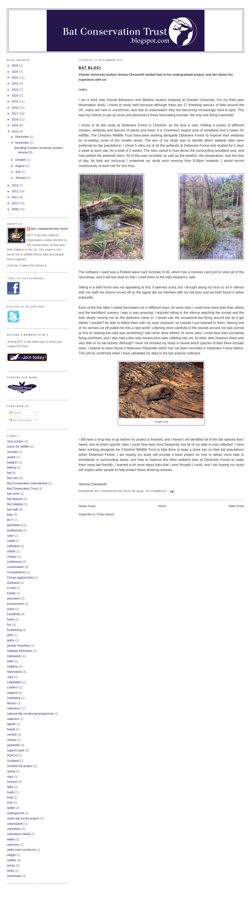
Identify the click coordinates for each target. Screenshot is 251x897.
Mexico (11, 703)
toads (10, 792)
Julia (10, 677)
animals (12, 451)
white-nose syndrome (21, 849)
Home (162, 506)
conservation (15, 567)
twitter (11, 808)
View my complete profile (27, 265)
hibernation (14, 671)
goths (10, 640)
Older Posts (236, 506)
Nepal (11, 729)
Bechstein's (14, 525)
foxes (10, 619)
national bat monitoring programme (30, 713)
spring (11, 771)
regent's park (15, 750)
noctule (12, 734)
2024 (15, 71)
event (10, 609)
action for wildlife (18, 446)
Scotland (13, 760)
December (22, 136)
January (21, 177)
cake (10, 535)
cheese (12, 556)
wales (11, 839)
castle (11, 540)
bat (9, 472)
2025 (15, 65)
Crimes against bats (20, 577)
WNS (10, 870)
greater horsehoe (18, 645)
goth (10, 635)
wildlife (11, 860)
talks (10, 787)
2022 (15, 83)
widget (11, 855)
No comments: (157, 491)
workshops (14, 876)
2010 (15, 203)
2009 (15, 209)
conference (14, 561)
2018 (15, 107)
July (18, 171)
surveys (12, 781)
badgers (12, 462)
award (11, 457)
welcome (13, 844)
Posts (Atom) (105, 514)
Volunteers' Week (18, 834)
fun (9, 624)
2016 (15, 119)
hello (10, 661)
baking (11, 467)
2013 (15, 185)
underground (15, 813)
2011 (15, 197)
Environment (15, 603)
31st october (15, 441)
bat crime (13, 493)
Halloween (14, 656)
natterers (13, 719)
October (21, 159)
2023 (15, 77)
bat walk (12, 509)
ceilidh (11, 551)
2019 (15, 101)
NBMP (11, 724)
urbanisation (15, 823)
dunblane (13, 582)
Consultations (16, 572)
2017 (15, 113)
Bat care (12, 478)
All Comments (20, 420)
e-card (11, 588)
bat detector (15, 499)
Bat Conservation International (27, 483)
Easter (11, 593)
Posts (15, 412)
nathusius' (13, 708)
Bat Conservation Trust (49, 229)
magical (12, 692)
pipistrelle (13, 745)
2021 (15, 89)
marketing (13, 698)
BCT (10, 520)
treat (10, 797)
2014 (15, 131)
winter (11, 865)
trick (9, 802)
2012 (15, 191)
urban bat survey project (23, 818)
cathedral (13, 546)
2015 (15, 125)
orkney (11, 739)
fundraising (14, 630)
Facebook (13, 614)
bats (10, 514)
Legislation (14, 682)
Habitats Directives (19, 651)
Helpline (12, 666)
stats (10, 776)
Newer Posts (87, 506)
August (20, 166)
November (22, 142)
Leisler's (12, 687)
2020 (15, 95)
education (13, 598)
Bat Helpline (15, 504)
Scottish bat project (19, 766)
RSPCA (12, 755)
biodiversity (14, 530)
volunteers (14, 828)
